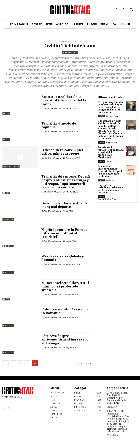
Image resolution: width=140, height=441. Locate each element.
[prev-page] (5, 365)
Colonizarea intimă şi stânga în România (65, 313)
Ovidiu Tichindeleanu (51, 108)
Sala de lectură (11, 166)
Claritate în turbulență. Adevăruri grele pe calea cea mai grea (110, 184)
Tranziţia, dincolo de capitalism (59, 125)
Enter (6, 113)
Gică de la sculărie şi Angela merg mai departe (65, 207)
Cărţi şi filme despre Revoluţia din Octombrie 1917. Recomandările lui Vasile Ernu (117, 400)
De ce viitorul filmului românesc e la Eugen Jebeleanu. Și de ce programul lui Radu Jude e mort (110, 107)
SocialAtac (8, 221)
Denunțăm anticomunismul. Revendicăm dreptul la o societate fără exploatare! (110, 168)
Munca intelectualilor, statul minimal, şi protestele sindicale (65, 288)
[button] (131, 10)
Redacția (110, 176)
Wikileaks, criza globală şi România (63, 260)
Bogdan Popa (112, 115)
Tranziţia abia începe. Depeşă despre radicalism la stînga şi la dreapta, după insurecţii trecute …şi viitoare (65, 184)
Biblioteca (8, 248)
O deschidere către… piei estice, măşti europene (63, 152)
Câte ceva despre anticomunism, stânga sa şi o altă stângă (65, 341)
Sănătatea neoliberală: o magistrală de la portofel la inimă (64, 100)
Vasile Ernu (112, 407)
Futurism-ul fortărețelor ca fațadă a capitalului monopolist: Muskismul (110, 150)
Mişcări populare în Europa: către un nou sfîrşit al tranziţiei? (65, 235)
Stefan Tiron (111, 158)
